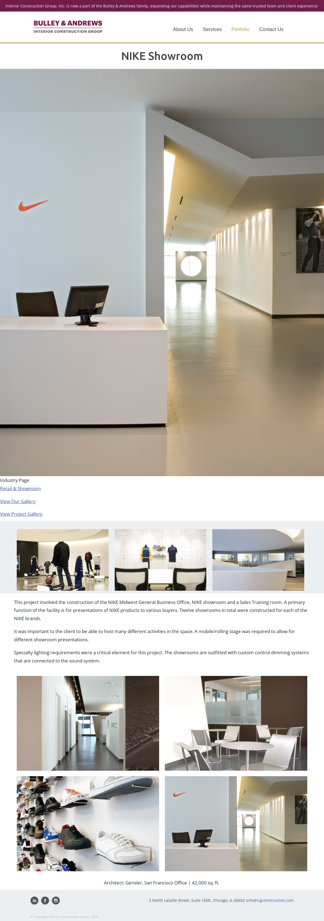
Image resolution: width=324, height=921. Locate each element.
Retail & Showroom (20, 488)
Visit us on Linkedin (34, 901)
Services (212, 29)
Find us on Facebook (45, 901)
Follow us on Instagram (56, 901)
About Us (183, 29)
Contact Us (271, 29)
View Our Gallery (18, 501)
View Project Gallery (21, 514)
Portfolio (240, 29)
